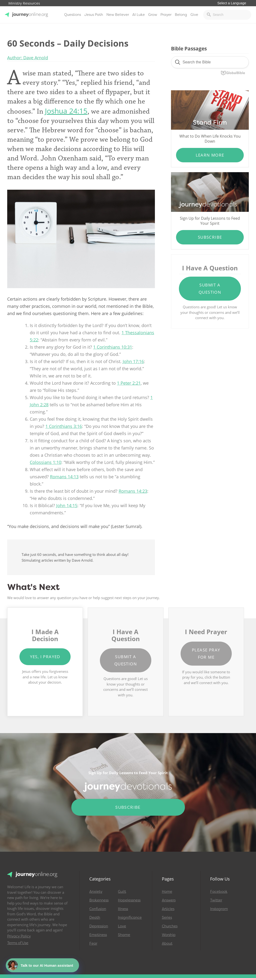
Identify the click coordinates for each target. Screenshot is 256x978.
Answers (169, 900)
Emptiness (98, 934)
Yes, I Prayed (45, 656)
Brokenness (99, 900)
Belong (181, 14)
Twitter (216, 900)
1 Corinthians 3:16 (63, 426)
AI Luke (138, 14)
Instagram (219, 908)
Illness (123, 908)
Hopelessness (129, 900)
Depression (98, 926)
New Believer (117, 14)
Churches (169, 926)
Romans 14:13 (64, 477)
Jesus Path (93, 14)
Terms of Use (17, 943)
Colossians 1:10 (45, 462)
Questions (72, 14)
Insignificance (130, 917)
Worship (169, 934)
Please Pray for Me (206, 653)
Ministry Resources (24, 3)
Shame (124, 934)
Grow (152, 14)
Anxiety (95, 891)
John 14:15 (66, 505)
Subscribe (210, 237)
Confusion (97, 908)
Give (194, 14)
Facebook (218, 891)
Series (167, 917)
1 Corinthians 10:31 (112, 347)
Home (167, 891)
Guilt (122, 891)
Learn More (210, 155)
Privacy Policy (19, 936)
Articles (168, 908)
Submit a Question (210, 288)
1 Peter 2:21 (129, 383)
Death (94, 917)
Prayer (165, 14)
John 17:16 (133, 361)
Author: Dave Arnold (27, 58)
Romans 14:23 (133, 491)
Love (122, 926)
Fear (93, 943)
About (167, 943)
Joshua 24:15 (66, 111)
